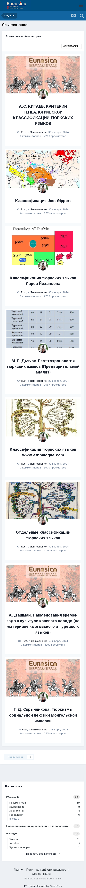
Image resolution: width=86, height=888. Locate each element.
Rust (23, 132)
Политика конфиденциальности (47, 869)
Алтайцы (44, 843)
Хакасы (44, 839)
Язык (18, 869)
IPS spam (29, 886)
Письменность (44, 802)
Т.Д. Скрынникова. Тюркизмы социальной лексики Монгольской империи (43, 715)
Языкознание (38, 132)
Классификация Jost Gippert (43, 200)
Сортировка (71, 46)
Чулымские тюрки (44, 847)
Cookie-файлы (41, 873)
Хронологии (44, 810)
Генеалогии (44, 814)
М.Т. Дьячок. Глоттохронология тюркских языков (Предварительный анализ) (43, 366)
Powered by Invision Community (43, 878)
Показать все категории (43, 853)
